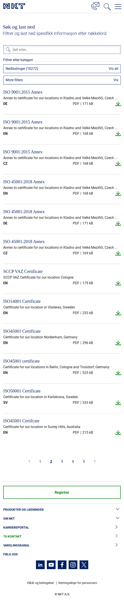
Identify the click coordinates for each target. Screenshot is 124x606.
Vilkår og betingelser (40, 583)
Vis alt (113, 69)
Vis (116, 80)
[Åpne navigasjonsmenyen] (118, 6)
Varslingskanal (62, 545)
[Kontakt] (95, 5)
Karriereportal (62, 528)
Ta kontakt (62, 536)
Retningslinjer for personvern (77, 583)
